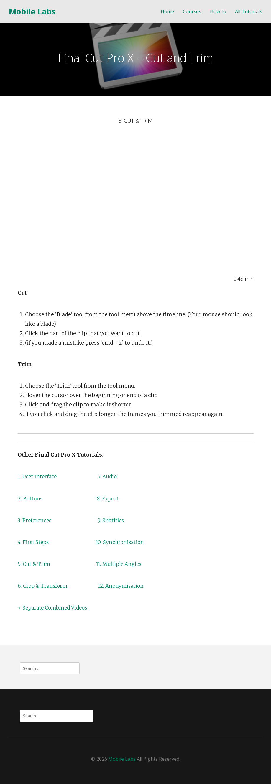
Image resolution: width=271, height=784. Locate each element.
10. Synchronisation (123, 542)
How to (218, 12)
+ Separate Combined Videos (55, 607)
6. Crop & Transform (44, 585)
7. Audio (110, 476)
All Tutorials (248, 12)
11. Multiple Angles (122, 564)
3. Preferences (36, 520)
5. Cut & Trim (35, 564)
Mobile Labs (32, 11)
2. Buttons (31, 498)
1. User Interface (38, 476)
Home (167, 12)
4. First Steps (34, 542)
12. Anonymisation (125, 585)
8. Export (109, 498)
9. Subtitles (113, 520)
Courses (192, 12)
